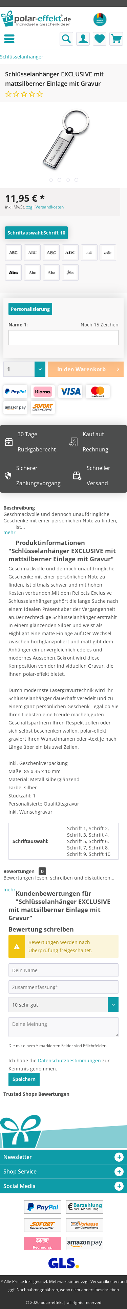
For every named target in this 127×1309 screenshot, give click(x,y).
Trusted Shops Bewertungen (36, 1094)
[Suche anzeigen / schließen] (66, 39)
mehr (9, 532)
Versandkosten (104, 1281)
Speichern (24, 1079)
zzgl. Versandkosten (45, 207)
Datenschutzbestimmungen (69, 1060)
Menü (1, 39)
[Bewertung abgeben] (63, 1004)
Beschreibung (19, 507)
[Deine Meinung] (63, 1027)
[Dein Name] (63, 970)
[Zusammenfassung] (63, 987)
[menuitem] (1, 39)
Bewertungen (19, 871)
